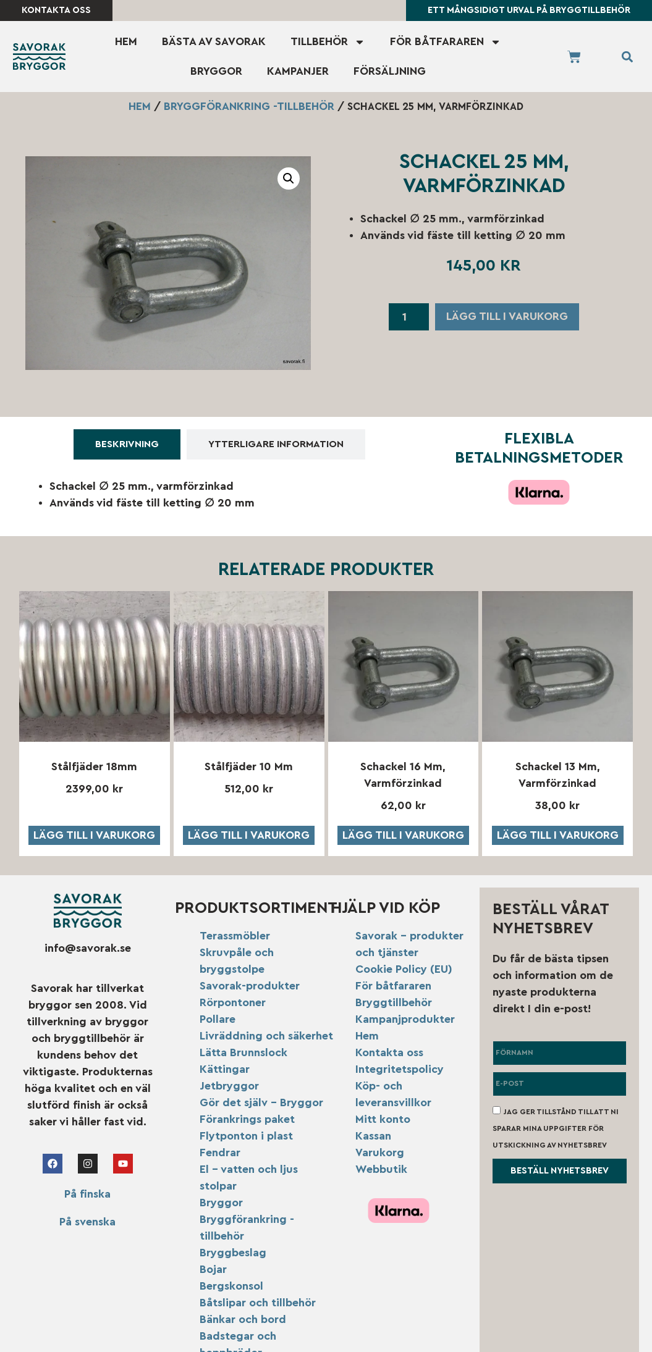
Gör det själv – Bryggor (261, 1102)
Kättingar (225, 1069)
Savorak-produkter (250, 985)
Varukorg (379, 1152)
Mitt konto (382, 1119)
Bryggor (216, 71)
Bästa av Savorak (214, 41)
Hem (126, 41)
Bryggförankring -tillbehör (249, 106)
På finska (87, 1194)
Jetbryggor (229, 1085)
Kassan (373, 1135)
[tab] (127, 444)
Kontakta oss (389, 1052)
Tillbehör (327, 42)
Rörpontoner (233, 1002)
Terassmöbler (235, 935)
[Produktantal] (409, 316)
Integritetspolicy (399, 1069)
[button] (627, 56)
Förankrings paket (247, 1119)
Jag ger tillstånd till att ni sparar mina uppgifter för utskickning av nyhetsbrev (556, 1127)
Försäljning (390, 71)
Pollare (217, 1019)
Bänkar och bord (243, 1319)
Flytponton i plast (246, 1135)
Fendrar (220, 1152)
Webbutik (381, 1169)
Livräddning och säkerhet (266, 1035)
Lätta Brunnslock (243, 1052)
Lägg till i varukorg (507, 316)
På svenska (87, 1222)
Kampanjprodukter (405, 1019)
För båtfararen (445, 42)
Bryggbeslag (233, 1252)
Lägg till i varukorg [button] (94, 835)
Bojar (213, 1269)
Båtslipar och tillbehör (258, 1302)
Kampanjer (298, 71)
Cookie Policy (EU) (403, 969)
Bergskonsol (231, 1285)
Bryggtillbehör (393, 1002)
